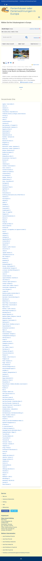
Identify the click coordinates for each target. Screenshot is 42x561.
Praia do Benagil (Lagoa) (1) (8, 368)
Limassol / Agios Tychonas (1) (9, 281)
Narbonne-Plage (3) (6, 318)
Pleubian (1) (5, 355)
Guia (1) (4, 231)
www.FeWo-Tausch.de (8, 550)
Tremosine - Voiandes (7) (8, 443)
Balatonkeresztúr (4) (7, 135)
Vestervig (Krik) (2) (6, 465)
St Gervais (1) (5, 424)
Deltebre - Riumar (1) (7, 177)
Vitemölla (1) (5, 470)
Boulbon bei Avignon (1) (7, 152)
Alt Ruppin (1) (5, 109)
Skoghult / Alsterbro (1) (7, 416)
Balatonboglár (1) (6, 131)
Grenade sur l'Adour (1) (7, 223)
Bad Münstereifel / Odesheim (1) (9, 127)
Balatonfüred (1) (6, 133)
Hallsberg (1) (5, 233)
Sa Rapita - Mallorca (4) (7, 391)
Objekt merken (36, 64)
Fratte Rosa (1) (5, 206)
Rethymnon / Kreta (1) (7, 380)
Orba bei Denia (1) (6, 337)
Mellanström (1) (6, 301)
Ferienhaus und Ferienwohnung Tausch (28, 1)
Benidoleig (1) (5, 144)
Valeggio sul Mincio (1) (7, 459)
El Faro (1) (4, 191)
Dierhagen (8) (5, 183)
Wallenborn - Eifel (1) (7, 476)
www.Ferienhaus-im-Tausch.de (10, 547)
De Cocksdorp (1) (6, 175)
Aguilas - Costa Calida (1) (8, 104)
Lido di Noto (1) (6, 279)
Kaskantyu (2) (5, 260)
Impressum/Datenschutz (8, 499)
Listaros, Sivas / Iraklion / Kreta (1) (10, 285)
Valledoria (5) (5, 461)
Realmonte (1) (5, 376)
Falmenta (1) (5, 196)
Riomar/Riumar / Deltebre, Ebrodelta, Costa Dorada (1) (14, 384)
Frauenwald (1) (5, 208)
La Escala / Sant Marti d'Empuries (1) (11, 270)
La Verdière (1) (5, 272)
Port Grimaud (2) (6, 364)
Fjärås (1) (4, 202)
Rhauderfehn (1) (6, 382)
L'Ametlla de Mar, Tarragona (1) (9, 268)
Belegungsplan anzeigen (26, 82)
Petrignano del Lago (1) (7, 351)
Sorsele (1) (4, 418)
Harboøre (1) (5, 235)
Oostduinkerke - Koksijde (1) (8, 333)
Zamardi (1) (5, 482)
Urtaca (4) (4, 451)
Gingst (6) (4, 221)
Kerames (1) (5, 262)
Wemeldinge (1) (6, 478)
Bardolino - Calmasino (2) (8, 136)
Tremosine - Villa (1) (7, 441)
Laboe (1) (4, 274)
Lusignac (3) (5, 291)
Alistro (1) (4, 106)
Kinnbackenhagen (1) (7, 264)
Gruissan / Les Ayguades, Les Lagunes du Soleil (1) (14, 229)
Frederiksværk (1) (6, 210)
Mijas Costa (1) (5, 306)
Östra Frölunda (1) (6, 484)
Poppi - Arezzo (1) (6, 362)
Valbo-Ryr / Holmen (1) (7, 457)
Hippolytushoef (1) (6, 239)
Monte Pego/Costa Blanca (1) (9, 310)
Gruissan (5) (5, 227)
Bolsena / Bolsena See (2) (8, 150)
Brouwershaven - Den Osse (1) (9, 158)
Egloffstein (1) (5, 189)
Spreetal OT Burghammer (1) (9, 422)
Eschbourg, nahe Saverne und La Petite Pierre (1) (13, 194)
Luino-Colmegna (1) (7, 289)
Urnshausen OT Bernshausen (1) (9, 449)
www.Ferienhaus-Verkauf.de (9, 541)
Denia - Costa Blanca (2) (8, 181)
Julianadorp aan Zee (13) (8, 254)
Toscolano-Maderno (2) (7, 436)
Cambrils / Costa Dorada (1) (8, 165)
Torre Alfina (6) (5, 434)
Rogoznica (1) (5, 385)
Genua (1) (4, 219)
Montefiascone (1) (6, 312)
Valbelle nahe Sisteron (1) (8, 455)
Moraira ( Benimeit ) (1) (7, 314)
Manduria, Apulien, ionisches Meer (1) (11, 293)
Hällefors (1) (5, 245)
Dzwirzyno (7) (5, 185)
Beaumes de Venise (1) (7, 140)
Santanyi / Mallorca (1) (7, 407)
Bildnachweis (6, 507)
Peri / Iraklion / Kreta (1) (8, 347)
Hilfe (4, 504)
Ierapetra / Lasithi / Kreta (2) (9, 246)
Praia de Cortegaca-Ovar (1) (8, 366)
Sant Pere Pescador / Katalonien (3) (10, 403)
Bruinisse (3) (5, 160)
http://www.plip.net (9, 528)
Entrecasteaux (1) (6, 192)
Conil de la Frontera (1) (7, 169)
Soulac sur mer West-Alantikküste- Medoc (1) (12, 420)
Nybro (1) (4, 329)
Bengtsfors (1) (5, 142)
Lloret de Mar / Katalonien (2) (9, 287)
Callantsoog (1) (6, 163)
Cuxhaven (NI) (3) (6, 173)
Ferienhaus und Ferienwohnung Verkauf (9, 1)
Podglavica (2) (5, 358)
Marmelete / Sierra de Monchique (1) (10, 297)
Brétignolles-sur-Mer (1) (7, 156)
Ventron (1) (5, 463)
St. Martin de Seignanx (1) (8, 428)
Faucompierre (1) (6, 198)
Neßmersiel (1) (5, 322)
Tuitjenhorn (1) (5, 445)
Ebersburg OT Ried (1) (7, 187)
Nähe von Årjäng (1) (7, 331)
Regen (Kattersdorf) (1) (7, 378)
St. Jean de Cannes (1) (7, 426)
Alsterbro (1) (5, 108)
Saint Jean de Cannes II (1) (8, 393)
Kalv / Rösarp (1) (6, 256)
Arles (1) (4, 119)
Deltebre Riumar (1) (6, 179)
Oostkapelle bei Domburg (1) (9, 335)
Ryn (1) (4, 389)
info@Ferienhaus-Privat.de (11, 527)
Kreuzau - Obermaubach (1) (8, 266)
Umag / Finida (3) (6, 447)
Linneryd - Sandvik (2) (7, 283)
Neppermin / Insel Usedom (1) (9, 320)
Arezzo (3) (4, 117)
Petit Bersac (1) (6, 349)
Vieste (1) (4, 467)
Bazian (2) (4, 138)
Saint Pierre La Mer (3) (7, 397)
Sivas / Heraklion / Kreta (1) (8, 414)
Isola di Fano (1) (6, 248)
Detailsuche (36, 37)
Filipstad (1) (5, 200)
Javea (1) (4, 250)
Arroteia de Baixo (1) (7, 121)
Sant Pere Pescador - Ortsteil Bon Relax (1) (12, 401)
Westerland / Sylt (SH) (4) (8, 480)
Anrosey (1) (5, 115)
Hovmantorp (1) (6, 243)
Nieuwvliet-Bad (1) (6, 326)
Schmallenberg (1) (6, 411)
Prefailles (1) (5, 370)
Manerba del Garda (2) (7, 295)
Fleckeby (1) (5, 204)
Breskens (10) (5, 154)
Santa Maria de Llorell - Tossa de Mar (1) (11, 405)
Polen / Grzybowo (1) (7, 360)
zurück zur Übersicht (34, 28)
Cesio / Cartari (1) (6, 167)
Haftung (4, 501)
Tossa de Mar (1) (6, 438)
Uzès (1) (4, 453)
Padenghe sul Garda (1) (7, 343)
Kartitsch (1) (5, 258)
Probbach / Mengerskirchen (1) (9, 372)
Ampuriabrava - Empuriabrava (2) (10, 111)
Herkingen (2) (5, 237)
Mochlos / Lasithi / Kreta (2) (8, 308)
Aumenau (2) (5, 123)
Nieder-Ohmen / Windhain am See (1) (11, 324)
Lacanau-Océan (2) (6, 275)
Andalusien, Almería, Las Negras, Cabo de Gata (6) (14, 113)
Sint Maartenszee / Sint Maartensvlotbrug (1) (12, 412)
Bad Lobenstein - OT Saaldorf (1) (9, 125)
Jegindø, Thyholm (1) (7, 252)
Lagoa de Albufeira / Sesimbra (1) (10, 277)
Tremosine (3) (5, 440)
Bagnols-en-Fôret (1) (7, 129)
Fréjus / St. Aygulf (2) (7, 212)
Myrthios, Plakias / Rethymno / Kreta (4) (11, 316)
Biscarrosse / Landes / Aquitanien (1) (11, 148)
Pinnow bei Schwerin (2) (8, 353)
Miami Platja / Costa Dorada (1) (9, 302)
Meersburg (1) (5, 299)
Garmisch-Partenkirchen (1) (8, 216)
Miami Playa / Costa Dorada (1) (9, 304)
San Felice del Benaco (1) (8, 399)
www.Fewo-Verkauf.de (8, 544)
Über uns (5, 496)
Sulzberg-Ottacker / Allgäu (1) (9, 432)
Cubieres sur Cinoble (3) (8, 171)
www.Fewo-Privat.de (7, 539)
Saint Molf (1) (5, 395)
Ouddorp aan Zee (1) (7, 341)
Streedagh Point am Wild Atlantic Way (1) (11, 430)
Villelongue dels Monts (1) (8, 468)
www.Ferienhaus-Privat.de (9, 536)
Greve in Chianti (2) (6, 225)
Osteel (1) (4, 339)
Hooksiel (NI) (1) (6, 241)
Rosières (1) (5, 387)
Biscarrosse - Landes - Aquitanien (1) (10, 146)
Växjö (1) (4, 474)
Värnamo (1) (5, 472)
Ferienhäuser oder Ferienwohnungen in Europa (23, 11)
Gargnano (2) (5, 214)
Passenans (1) (5, 345)
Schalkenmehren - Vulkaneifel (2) (10, 409)
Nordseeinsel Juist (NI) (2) (8, 328)
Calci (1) (4, 162)
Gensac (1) (4, 218)
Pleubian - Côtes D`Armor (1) (9, 357)
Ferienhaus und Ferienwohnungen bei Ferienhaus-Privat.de (16, 552)
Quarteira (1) (5, 374)
